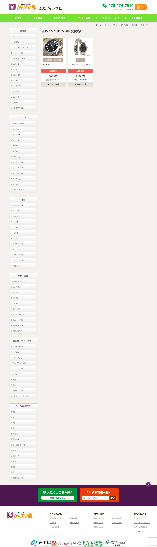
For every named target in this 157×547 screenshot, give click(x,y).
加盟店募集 (74, 518)
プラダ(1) (14, 233)
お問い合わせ (139, 518)
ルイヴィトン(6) (17, 205)
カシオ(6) (14, 80)
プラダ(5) (14, 151)
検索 (113, 498)
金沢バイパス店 (111, 25)
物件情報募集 (74, 523)
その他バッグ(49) (17, 190)
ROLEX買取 (60, 18)
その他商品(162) (17, 478)
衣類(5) (13, 467)
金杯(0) (13, 380)
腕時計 (134, 25)
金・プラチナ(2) (17, 347)
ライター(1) (15, 456)
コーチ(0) (14, 227)
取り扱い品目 (117, 523)
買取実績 (37, 18)
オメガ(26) (15, 42)
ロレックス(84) (16, 36)
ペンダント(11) (16, 374)
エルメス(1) (15, 211)
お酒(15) (14, 412)
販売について (98, 523)
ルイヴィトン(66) (17, 124)
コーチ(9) (14, 146)
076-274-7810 (118, 5)
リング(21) (15, 352)
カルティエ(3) (16, 309)
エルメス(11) (15, 287)
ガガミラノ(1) (16, 86)
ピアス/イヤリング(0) (19, 363)
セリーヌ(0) (15, 184)
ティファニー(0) (17, 162)
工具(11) (14, 423)
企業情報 (53, 523)
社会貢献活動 (55, 527)
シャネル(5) (15, 216)
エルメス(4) (15, 97)
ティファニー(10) (17, 314)
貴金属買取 (136, 18)
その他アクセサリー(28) (20, 396)
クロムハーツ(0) (17, 168)
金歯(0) (13, 385)
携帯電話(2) (15, 434)
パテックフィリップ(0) (19, 47)
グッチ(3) (14, 222)
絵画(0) (13, 461)
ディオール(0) (16, 179)
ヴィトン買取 (83, 18)
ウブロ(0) (14, 102)
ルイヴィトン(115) (17, 281)
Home (98, 25)
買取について (98, 527)
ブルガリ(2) (15, 64)
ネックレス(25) (16, 358)
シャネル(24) (15, 135)
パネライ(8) (15, 91)
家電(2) (13, 428)
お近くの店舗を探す (141, 527)
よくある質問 (139, 531)
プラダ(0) (14, 303)
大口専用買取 (117, 518)
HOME (18, 18)
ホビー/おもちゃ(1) (18, 445)
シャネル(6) (15, 292)
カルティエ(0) (16, 238)
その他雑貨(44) (16, 331)
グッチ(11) (15, 140)
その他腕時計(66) (17, 108)
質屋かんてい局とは (57, 518)
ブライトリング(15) (18, 58)
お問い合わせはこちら (140, 7)
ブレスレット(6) (17, 369)
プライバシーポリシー (142, 523)
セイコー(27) (15, 75)
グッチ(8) (14, 298)
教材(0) (13, 450)
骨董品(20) (15, 439)
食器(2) (13, 472)
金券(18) (14, 417)
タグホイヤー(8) (17, 53)
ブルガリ (144, 25)
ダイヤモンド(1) (17, 391)
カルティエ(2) (16, 157)
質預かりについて (110, 18)
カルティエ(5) (16, 69)
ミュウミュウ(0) (17, 173)
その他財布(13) (16, 266)
